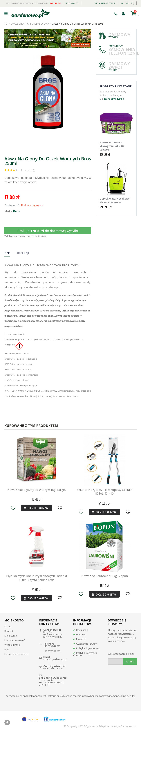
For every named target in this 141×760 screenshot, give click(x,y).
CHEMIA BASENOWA (38, 23)
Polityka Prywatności (87, 673)
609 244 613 (55, 3)
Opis (7, 253)
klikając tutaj (128, 721)
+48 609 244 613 (51, 671)
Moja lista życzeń (105, 3)
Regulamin (82, 655)
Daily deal (86, 2)
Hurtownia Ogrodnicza (16, 679)
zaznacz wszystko (114, 98)
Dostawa (81, 660)
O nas (7, 652)
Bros (16, 211)
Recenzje (23, 253)
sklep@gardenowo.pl (55, 685)
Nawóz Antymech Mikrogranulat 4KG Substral (112, 146)
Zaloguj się (127, 3)
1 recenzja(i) (28, 170)
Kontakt (8, 656)
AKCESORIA (17, 23)
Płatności (81, 664)
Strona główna (6, 23)
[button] (88, 59)
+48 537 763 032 (51, 676)
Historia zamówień (14, 665)
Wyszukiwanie (12, 670)
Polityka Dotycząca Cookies (85, 679)
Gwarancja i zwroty (86, 669)
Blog (6, 675)
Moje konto (72, 3)
